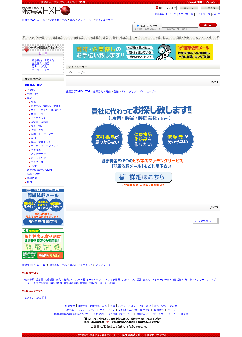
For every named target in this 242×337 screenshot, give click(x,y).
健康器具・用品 (58, 19)
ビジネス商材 (203, 37)
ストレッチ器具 (111, 279)
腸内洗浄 (178, 279)
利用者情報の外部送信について (71, 313)
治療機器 (36, 149)
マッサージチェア (162, 279)
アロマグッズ (85, 19)
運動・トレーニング (42, 133)
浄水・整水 (37, 129)
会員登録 (210, 7)
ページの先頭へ (202, 221)
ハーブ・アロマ (141, 37)
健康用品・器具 (98, 305)
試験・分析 (33, 173)
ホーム (70, 309)
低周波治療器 (40, 283)
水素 (33, 102)
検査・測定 (37, 126)
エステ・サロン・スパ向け (46, 110)
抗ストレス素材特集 (35, 297)
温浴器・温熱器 (39, 122)
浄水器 (81, 279)
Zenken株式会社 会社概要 (134, 309)
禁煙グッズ (37, 114)
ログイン (189, 7)
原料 (29, 181)
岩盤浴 (146, 279)
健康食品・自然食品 (43, 60)
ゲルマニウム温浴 (132, 279)
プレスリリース (87, 309)
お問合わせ (143, 313)
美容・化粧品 (120, 37)
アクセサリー (38, 153)
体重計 (83, 283)
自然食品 (79, 37)
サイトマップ (202, 14)
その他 (31, 90)
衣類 (33, 138)
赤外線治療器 (71, 283)
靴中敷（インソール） (197, 279)
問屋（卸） (33, 94)
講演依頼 (32, 178)
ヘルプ (216, 14)
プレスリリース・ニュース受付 (170, 313)
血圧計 (104, 283)
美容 (112, 305)
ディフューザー (104, 19)
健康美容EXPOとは (165, 14)
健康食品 (58, 37)
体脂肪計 (94, 283)
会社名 (153, 25)
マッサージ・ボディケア (44, 145)
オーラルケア (38, 158)
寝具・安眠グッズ (41, 142)
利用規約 (99, 313)
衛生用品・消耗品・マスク (46, 106)
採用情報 (159, 309)
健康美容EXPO (110, 334)
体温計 (113, 283)
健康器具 (29, 279)
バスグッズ (37, 161)
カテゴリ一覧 (185, 14)
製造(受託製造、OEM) (39, 169)
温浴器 (39, 279)
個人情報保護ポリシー (120, 313)
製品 (72, 19)
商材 (142, 25)
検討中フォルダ (167, 7)
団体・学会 (182, 37)
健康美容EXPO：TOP (34, 19)
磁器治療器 (56, 283)
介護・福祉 (162, 37)
